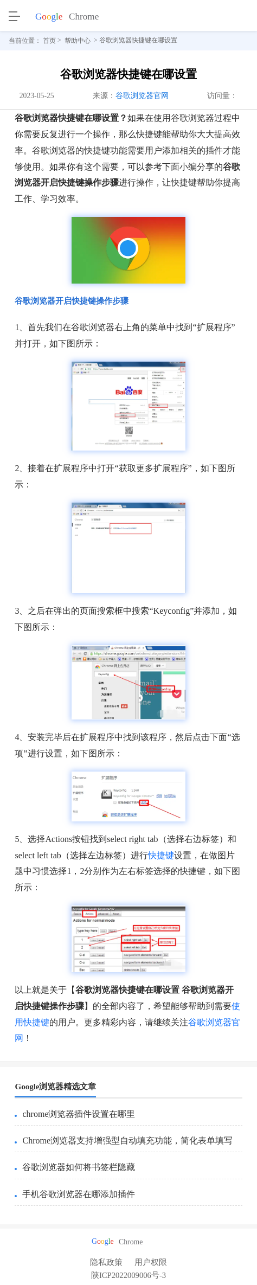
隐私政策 (106, 1262)
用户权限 (150, 1262)
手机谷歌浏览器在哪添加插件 (78, 1194)
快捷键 (161, 855)
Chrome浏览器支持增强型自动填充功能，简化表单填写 (127, 1140)
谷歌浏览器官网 (142, 96)
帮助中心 (78, 40)
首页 (49, 40)
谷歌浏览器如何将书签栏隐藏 (78, 1167)
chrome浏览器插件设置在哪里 (78, 1114)
